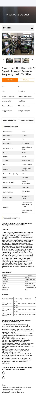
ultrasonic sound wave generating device (16, 387)
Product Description (26, 120)
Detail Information (9, 120)
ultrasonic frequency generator (13, 392)
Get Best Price (11, 80)
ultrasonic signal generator (11, 390)
